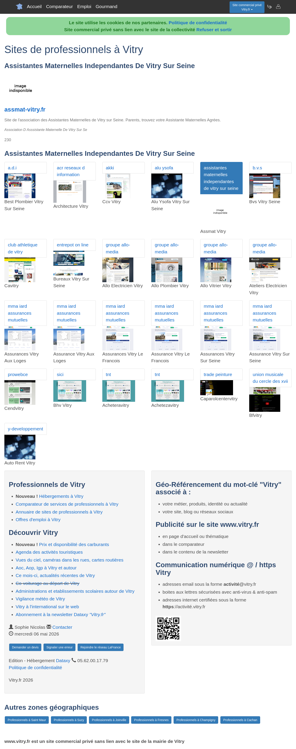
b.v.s (257, 167)
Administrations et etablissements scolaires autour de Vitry (75, 591)
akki (110, 167)
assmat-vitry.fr (24, 109)
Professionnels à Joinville (109, 720)
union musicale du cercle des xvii (270, 378)
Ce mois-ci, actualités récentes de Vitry (55, 575)
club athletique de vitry (22, 248)
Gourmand (106, 6)
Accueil (34, 6)
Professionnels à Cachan (240, 720)
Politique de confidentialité (198, 22)
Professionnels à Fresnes (151, 720)
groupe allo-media (118, 248)
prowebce (18, 374)
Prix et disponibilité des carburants (74, 544)
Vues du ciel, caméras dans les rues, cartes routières (70, 559)
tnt (108, 374)
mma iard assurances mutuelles (19, 313)
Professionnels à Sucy (69, 720)
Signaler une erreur (59, 647)
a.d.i (12, 167)
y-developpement (25, 428)
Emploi (84, 6)
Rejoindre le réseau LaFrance (100, 647)
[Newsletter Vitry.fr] (269, 6)
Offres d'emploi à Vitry (38, 519)
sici (60, 374)
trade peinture (218, 374)
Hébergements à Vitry (61, 496)
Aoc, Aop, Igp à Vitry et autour (46, 567)
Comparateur (59, 6)
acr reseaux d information (71, 171)
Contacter (62, 627)
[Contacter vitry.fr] (278, 6)
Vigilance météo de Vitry (40, 598)
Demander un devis (25, 647)
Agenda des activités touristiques (49, 552)
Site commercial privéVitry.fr (247, 7)
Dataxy (63, 660)
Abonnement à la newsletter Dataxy (61, 614)
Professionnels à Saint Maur (27, 720)
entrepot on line (73, 244)
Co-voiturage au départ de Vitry (47, 583)
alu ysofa (164, 167)
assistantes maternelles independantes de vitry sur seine (221, 178)
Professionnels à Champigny (195, 720)
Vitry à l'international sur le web (47, 606)
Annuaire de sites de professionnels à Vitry (59, 511)
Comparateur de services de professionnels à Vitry (67, 504)
